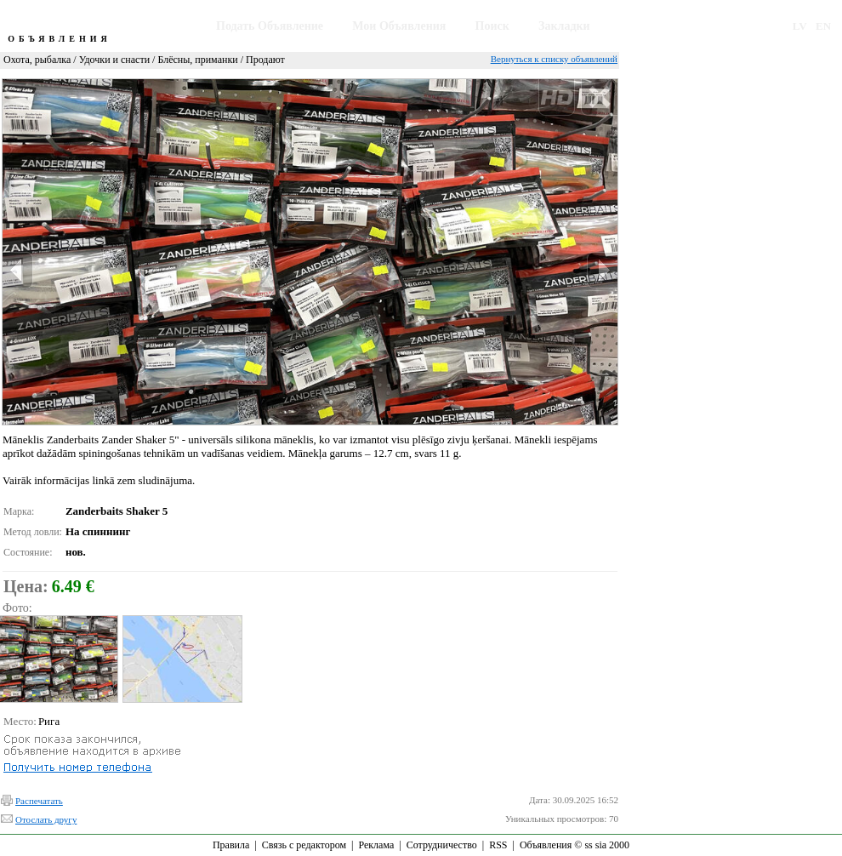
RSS (498, 845)
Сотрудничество (442, 845)
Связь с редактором (304, 845)
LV (800, 26)
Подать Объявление (269, 26)
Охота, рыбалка (37, 60)
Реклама (376, 845)
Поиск (492, 26)
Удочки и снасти (114, 60)
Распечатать (39, 801)
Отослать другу (46, 819)
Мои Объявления (399, 26)
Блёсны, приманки (197, 60)
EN (823, 26)
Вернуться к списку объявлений (554, 59)
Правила (231, 845)
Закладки (564, 26)
